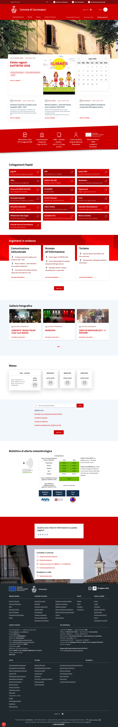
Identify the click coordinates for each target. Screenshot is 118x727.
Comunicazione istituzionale (32, 72)
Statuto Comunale (14, 687)
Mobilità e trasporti (60, 607)
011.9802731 (15, 634)
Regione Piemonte (40, 665)
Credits (11, 698)
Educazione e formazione (42, 621)
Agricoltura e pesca (40, 601)
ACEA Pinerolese (39, 685)
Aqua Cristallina (64, 676)
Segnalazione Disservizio (16, 679)
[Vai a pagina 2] (59, 346)
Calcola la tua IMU (40, 671)
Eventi (96, 601)
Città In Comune (93, 720)
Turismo (57, 615)
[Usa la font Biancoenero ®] (60, 2)
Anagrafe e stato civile (41, 607)
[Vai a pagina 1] (58, 346)
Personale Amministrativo (16, 615)
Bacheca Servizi (13, 685)
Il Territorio (97, 607)
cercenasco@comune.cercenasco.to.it (23, 642)
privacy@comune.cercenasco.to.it (73, 650)
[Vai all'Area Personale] (97, 2)
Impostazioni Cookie (14, 696)
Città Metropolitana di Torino (43, 668)
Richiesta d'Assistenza (15, 682)
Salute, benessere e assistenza (64, 610)
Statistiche (12, 704)
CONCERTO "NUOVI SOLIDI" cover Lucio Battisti (23, 331)
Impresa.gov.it (38, 674)
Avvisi (78, 604)
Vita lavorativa (59, 618)
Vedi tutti (59, 288)
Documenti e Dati (14, 610)
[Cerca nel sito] (105, 9)
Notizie (79, 601)
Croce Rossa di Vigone (66, 674)
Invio (80, 406)
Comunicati (80, 610)
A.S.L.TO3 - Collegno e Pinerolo (43, 679)
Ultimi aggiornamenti (15, 701)
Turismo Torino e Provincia (67, 668)
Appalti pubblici (39, 610)
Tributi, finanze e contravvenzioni (64, 612)
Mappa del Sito (13, 707)
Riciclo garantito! (39, 682)
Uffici (10, 607)
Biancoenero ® (66, 722)
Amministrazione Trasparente (17, 665)
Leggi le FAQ (12, 674)
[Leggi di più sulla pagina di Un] (19, 337)
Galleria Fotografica (99, 610)
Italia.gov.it (38, 676)
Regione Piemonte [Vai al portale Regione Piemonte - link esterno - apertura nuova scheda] (15, 2)
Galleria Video (98, 612)
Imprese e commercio (61, 604)
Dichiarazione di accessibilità (17, 668)
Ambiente (37, 604)
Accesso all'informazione (73, 17)
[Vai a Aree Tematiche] (78, 2)
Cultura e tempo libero (41, 618)
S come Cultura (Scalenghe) (68, 682)
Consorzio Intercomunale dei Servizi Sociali (72, 665)
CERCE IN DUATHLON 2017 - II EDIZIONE (92, 331)
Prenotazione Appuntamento (17, 676)
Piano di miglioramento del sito (18, 671)
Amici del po (63, 679)
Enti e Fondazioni (14, 612)
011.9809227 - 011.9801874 (19, 632)
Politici (11, 618)
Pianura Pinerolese (65, 671)
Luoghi (96, 604)
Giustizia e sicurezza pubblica (63, 601)
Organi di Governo (14, 601)
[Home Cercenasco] (28, 9)
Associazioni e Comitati (100, 621)
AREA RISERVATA (58, 724)
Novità (13, 74)
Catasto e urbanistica (41, 615)
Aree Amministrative (15, 604)
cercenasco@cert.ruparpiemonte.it (22, 640)
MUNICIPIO (50, 330)
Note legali (12, 693)
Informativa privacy (14, 690)
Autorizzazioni (38, 612)
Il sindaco (79, 607)
